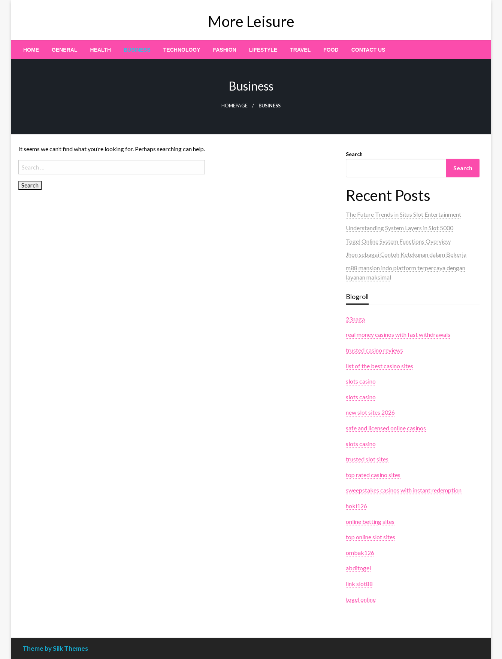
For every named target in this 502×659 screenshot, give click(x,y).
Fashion (224, 50)
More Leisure (251, 21)
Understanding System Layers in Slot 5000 (399, 227)
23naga (355, 319)
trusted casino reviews (374, 350)
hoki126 (356, 505)
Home (31, 50)
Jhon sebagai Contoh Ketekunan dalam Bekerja (406, 254)
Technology (181, 50)
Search (354, 154)
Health (100, 50)
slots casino (361, 381)
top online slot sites (370, 536)
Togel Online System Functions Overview (398, 241)
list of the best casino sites (379, 365)
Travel (300, 50)
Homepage (234, 106)
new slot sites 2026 (370, 412)
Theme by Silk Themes (55, 648)
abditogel (358, 567)
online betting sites (370, 521)
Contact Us (368, 50)
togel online (361, 599)
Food (330, 50)
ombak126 (360, 552)
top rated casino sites (373, 474)
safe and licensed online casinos (386, 427)
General (64, 50)
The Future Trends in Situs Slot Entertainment (403, 214)
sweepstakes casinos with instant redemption (404, 490)
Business (137, 50)
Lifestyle (263, 50)
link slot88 (359, 583)
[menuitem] (31, 49)
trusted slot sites (367, 459)
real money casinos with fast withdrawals (398, 334)
